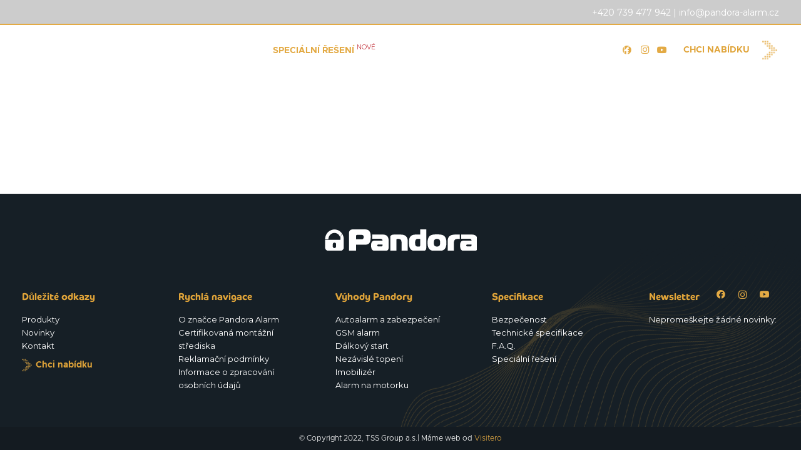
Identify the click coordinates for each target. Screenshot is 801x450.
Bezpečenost (519, 319)
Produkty (40, 319)
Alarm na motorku (372, 385)
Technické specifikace (537, 333)
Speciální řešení (524, 359)
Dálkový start (362, 346)
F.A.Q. (504, 346)
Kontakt (38, 346)
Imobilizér (355, 372)
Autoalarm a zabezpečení (387, 319)
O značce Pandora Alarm (228, 319)
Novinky (38, 333)
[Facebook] (721, 295)
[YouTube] (662, 50)
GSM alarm (357, 333)
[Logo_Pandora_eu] (89, 50)
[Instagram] (742, 295)
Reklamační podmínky (223, 359)
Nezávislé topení (369, 359)
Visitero (488, 438)
